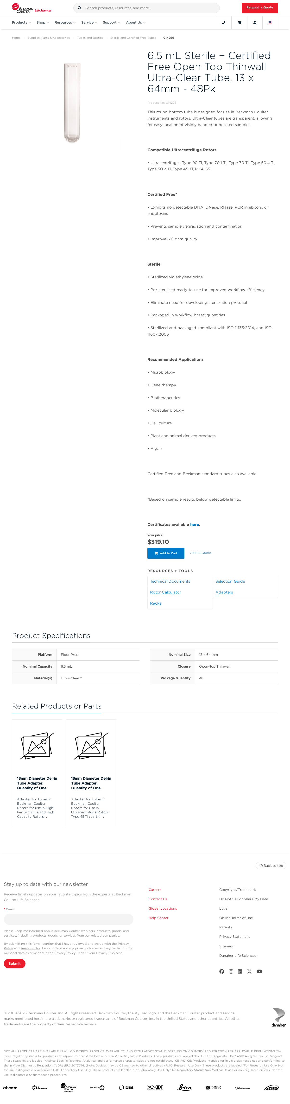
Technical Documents (170, 581)
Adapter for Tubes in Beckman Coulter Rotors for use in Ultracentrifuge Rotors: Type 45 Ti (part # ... (90, 807)
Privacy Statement (234, 936)
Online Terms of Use (236, 918)
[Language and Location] (270, 22)
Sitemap (226, 946)
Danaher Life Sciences (237, 955)
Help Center (159, 918)
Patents (225, 927)
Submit (15, 963)
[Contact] (223, 22)
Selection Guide (230, 581)
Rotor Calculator (165, 592)
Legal (223, 908)
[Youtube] (259, 972)
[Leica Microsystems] (184, 1089)
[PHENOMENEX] (242, 1088)
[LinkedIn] (240, 972)
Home (16, 37)
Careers (155, 890)
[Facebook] (221, 972)
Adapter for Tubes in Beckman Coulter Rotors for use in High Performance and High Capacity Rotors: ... (35, 807)
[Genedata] (97, 1089)
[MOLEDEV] (213, 1088)
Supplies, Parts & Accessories (49, 37)
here (194, 524)
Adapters (224, 592)
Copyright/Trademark (237, 890)
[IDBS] (126, 1089)
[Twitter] (249, 972)
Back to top (271, 865)
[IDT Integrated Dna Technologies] (155, 1088)
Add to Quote (200, 553)
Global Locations (163, 908)
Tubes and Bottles (90, 37)
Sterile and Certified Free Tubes (133, 37)
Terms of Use (30, 948)
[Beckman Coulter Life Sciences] (68, 1088)
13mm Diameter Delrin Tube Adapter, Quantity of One (37, 783)
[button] (79, 8)
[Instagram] (231, 972)
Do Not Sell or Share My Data (243, 899)
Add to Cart (166, 553)
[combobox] (146, 8)
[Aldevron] (39, 1089)
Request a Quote (259, 7)
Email (9, 909)
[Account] (254, 22)
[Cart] (239, 22)
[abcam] (10, 1089)
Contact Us (158, 899)
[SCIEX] (271, 1089)
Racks (155, 603)
